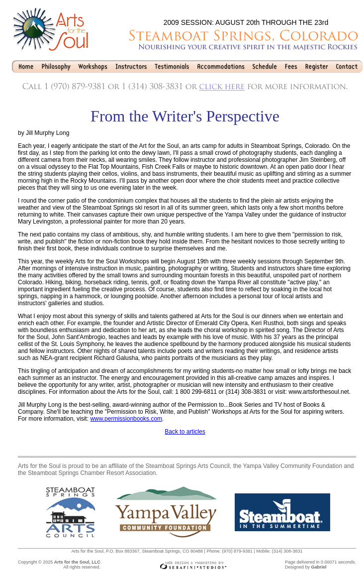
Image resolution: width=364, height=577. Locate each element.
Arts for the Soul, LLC (77, 562)
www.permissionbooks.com (126, 418)
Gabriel (318, 567)
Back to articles (185, 431)
